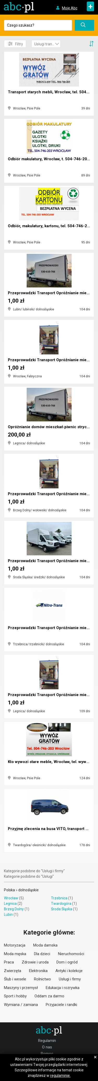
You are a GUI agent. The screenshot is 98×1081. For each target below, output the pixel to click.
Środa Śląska (61, 909)
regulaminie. (60, 1075)
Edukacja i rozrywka (62, 987)
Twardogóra (61, 903)
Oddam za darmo (49, 996)
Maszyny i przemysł (21, 987)
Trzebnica (59, 898)
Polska (9, 890)
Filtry (15, 43)
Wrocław (11, 898)
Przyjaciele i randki (61, 1004)
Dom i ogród (67, 962)
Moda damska (45, 945)
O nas (47, 1047)
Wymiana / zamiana (21, 1004)
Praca (9, 962)
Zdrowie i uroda (35, 962)
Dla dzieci (42, 953)
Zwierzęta (12, 970)
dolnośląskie (28, 890)
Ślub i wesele (15, 979)
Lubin (8, 914)
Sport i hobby (15, 996)
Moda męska (15, 953)
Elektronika (38, 970)
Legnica (10, 903)
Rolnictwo (42, 979)
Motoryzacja (14, 945)
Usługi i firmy (70, 979)
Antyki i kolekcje (69, 970)
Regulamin (47, 1040)
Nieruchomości (71, 953)
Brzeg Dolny (14, 909)
